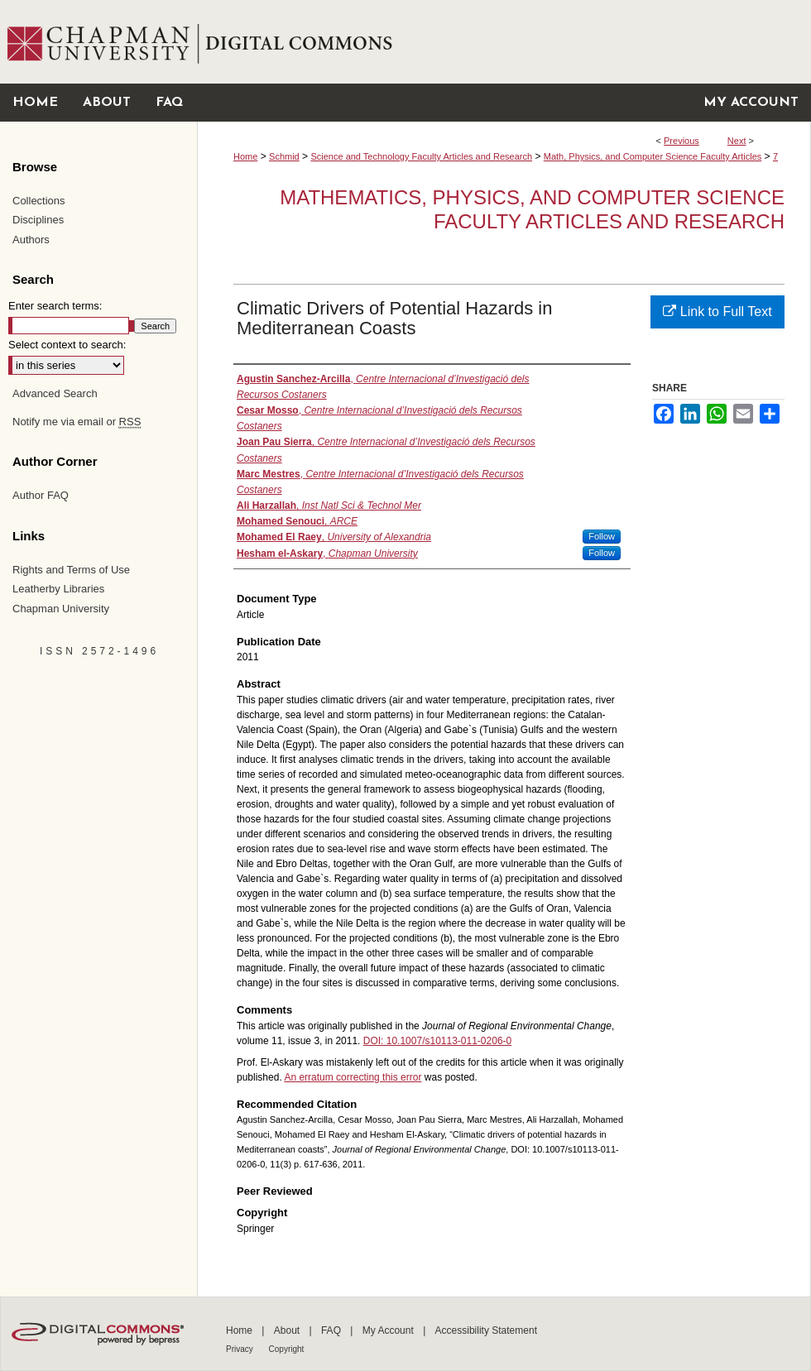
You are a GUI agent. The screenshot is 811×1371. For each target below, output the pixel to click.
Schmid (284, 156)
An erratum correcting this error (352, 1077)
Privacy (241, 1349)
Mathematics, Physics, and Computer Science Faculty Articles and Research (532, 209)
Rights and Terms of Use (71, 569)
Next (736, 141)
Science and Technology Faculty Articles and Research (421, 156)
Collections (38, 200)
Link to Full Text (717, 311)
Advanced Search (55, 393)
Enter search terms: (55, 306)
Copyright (287, 1349)
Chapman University (60, 608)
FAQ (332, 1330)
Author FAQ (40, 495)
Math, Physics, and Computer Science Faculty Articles (653, 156)
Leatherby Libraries (58, 588)
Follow (601, 536)
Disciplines (38, 219)
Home (245, 156)
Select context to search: (67, 344)
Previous (681, 141)
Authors (31, 239)
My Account (389, 1330)
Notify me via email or (76, 422)
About (288, 1330)
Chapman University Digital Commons (503, 42)
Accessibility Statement (486, 1330)
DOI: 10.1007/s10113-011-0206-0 (437, 1041)
